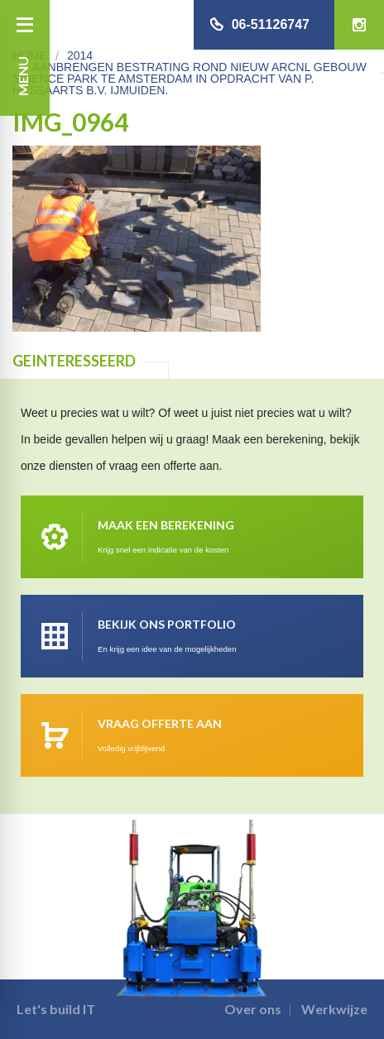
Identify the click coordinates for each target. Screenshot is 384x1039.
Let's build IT (56, 1009)
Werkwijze (334, 1009)
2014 (80, 55)
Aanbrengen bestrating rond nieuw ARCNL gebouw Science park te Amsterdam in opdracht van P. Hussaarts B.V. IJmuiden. (189, 78)
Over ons (252, 1009)
